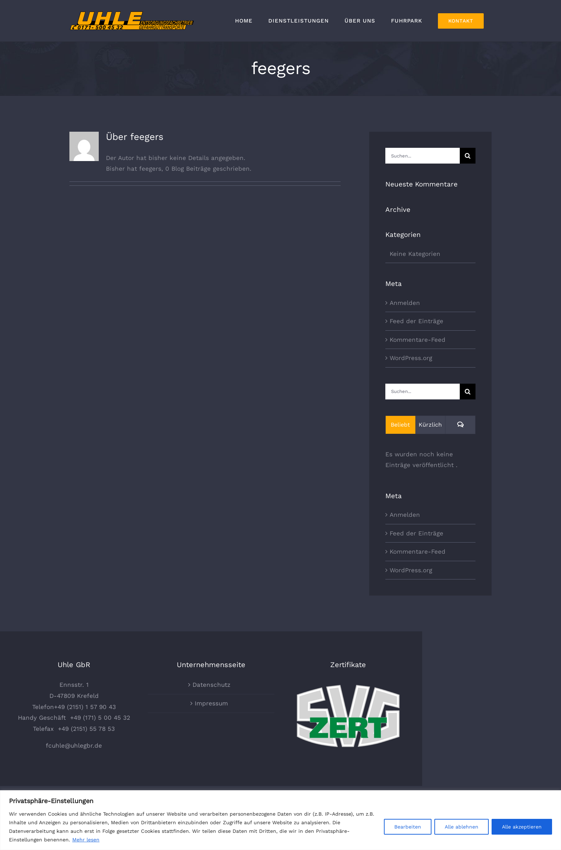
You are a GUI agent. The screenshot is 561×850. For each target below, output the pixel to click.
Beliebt (400, 424)
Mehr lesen (85, 839)
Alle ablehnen (461, 827)
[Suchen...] (422, 156)
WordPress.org (411, 357)
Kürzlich (430, 424)
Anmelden (405, 302)
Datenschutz (281, 702)
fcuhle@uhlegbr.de (143, 763)
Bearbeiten (407, 827)
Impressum (280, 720)
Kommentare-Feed (417, 339)
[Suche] (467, 156)
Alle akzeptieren (522, 827)
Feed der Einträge (416, 321)
